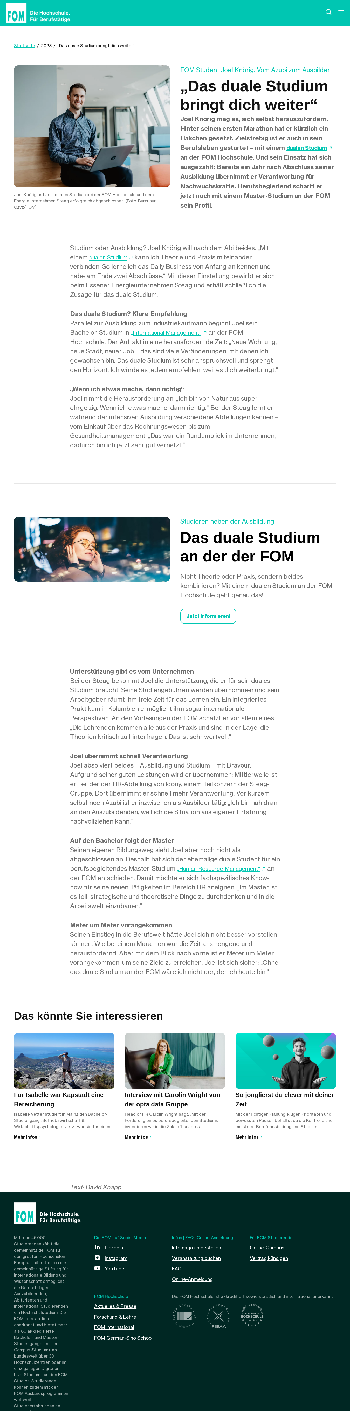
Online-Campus (268, 1249)
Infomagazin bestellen (198, 1249)
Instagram (117, 1260)
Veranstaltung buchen (198, 1260)
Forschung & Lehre (117, 1318)
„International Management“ (172, 332)
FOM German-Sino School (126, 1338)
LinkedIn (115, 1249)
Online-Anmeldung (194, 1280)
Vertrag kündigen (271, 1260)
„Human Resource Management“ (224, 870)
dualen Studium (203, 157)
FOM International (116, 1328)
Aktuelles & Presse (117, 1307)
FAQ (177, 1270)
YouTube (115, 1270)
